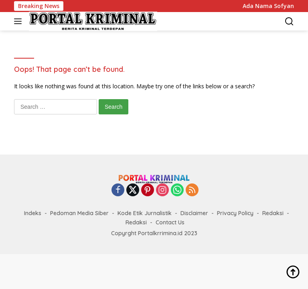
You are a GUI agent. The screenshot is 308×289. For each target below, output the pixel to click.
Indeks (32, 213)
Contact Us (170, 222)
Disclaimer (194, 213)
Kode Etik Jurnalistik (145, 213)
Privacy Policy (235, 213)
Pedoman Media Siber (79, 213)
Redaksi (273, 213)
